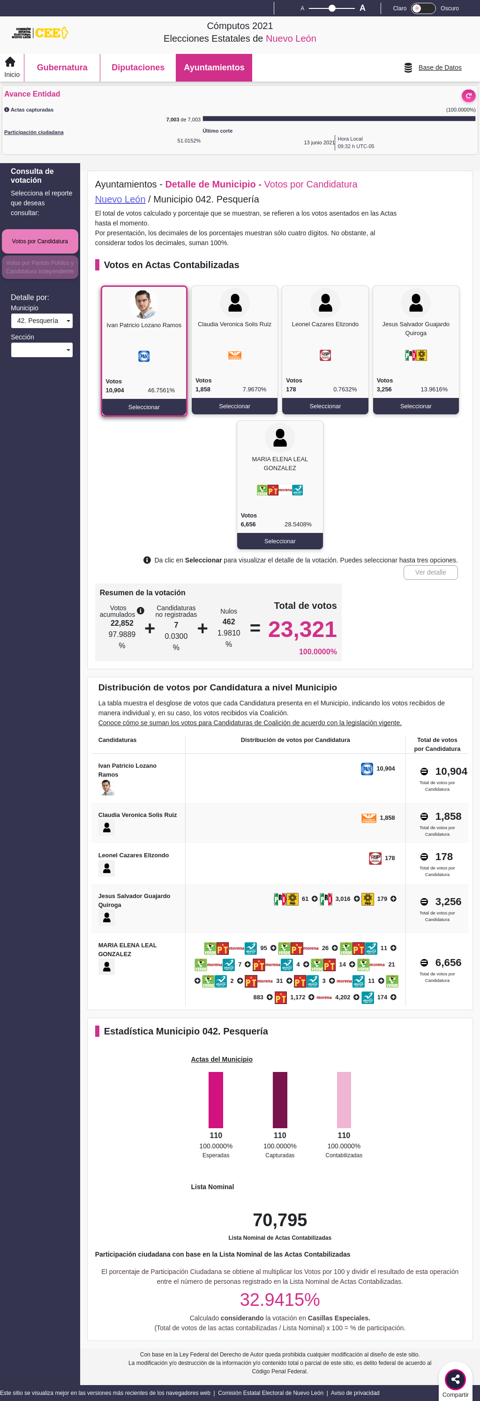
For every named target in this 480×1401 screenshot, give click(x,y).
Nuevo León (120, 199)
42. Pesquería (36, 320)
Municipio (24, 308)
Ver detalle (430, 572)
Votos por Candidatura (40, 241)
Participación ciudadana (34, 132)
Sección (22, 337)
